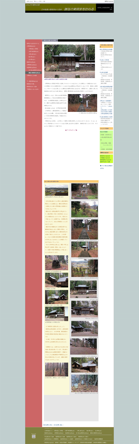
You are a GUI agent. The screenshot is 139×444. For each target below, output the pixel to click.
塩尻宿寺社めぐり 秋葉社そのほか (83, 439)
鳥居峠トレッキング (73, 442)
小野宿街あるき (31, 46)
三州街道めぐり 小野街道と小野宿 (54, 430)
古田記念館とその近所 (106, 110)
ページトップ (48, 428)
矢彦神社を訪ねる (32, 67)
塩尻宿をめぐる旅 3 (83, 436)
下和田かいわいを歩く (33, 89)
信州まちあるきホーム (33, 43)
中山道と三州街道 (104, 60)
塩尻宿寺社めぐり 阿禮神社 (52, 439)
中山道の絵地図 (104, 72)
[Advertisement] (69, 26)
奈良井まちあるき (105, 156)
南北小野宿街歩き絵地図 (106, 49)
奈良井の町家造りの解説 (99, 442)
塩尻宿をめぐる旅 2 (71, 436)
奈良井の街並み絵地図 (86, 442)
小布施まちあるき (105, 158)
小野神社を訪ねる (32, 64)
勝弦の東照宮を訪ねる (34, 72)
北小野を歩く (32, 59)
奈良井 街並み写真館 (61, 442)
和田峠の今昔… (31, 84)
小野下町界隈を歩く (34, 51)
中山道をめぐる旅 (49, 436)
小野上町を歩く (33, 54)
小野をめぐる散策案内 (105, 100)
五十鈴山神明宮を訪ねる (35, 70)
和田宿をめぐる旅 (32, 86)
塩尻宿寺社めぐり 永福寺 (66, 439)
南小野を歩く (32, 56)
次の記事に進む (58, 425)
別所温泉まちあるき (105, 159)
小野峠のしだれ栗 (32, 75)
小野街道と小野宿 (33, 48)
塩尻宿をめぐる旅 (60, 436)
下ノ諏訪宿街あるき (32, 81)
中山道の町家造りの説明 (106, 117)
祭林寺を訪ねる (31, 62)
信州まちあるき (104, 152)
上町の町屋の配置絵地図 (106, 86)
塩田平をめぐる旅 (105, 161)
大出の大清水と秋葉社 (106, 111)
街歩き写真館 (104, 131)
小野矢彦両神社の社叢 (106, 113)
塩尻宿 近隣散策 (98, 439)
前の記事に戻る (47, 425)
